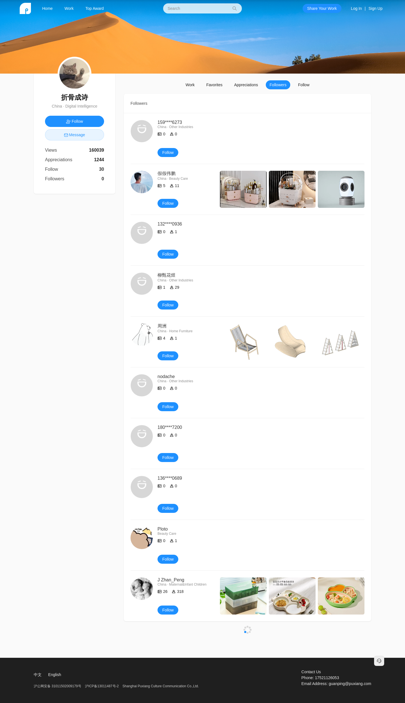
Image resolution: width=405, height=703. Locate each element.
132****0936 (170, 224)
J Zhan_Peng (171, 579)
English (54, 674)
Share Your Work (322, 8)
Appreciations (246, 85)
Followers (278, 85)
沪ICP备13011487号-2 (102, 686)
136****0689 (170, 478)
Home (47, 8)
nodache (166, 376)
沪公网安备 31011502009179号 (58, 686)
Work (68, 8)
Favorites (214, 85)
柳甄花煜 (167, 275)
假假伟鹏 (167, 173)
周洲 (162, 326)
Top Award (95, 8)
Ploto (163, 529)
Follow (303, 85)
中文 (38, 674)
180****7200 (170, 427)
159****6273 (170, 122)
